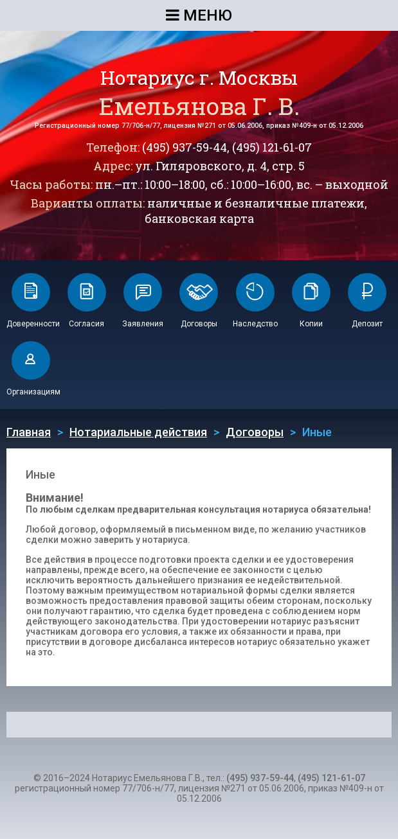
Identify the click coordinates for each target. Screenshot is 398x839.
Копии (311, 323)
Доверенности (33, 323)
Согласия (86, 323)
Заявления (142, 323)
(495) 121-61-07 (272, 147)
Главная (28, 432)
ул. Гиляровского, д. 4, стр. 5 (220, 165)
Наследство (255, 323)
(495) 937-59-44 (184, 147)
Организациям (33, 391)
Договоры (199, 323)
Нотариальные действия (138, 432)
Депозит (367, 323)
